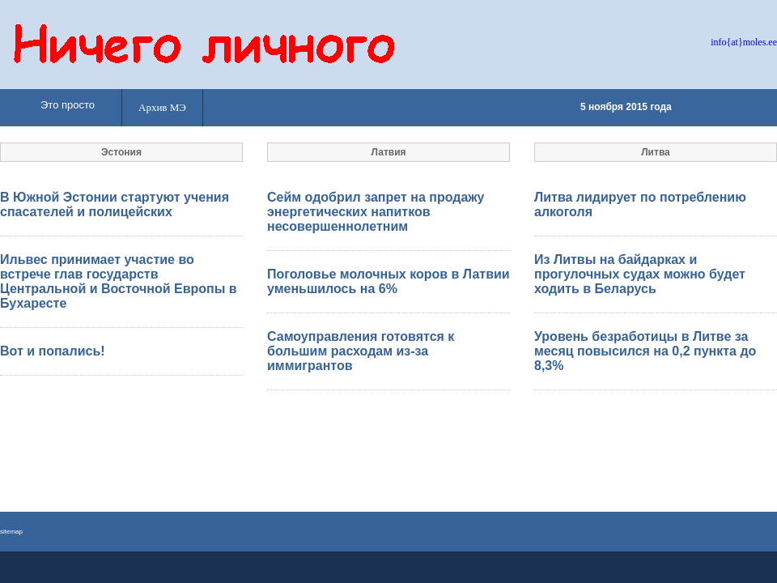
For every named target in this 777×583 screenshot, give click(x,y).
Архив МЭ (162, 107)
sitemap (11, 531)
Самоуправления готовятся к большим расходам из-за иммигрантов (360, 351)
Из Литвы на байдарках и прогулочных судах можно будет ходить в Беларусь (639, 274)
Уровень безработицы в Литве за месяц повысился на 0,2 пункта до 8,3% (645, 351)
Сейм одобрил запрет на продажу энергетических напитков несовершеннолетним (376, 211)
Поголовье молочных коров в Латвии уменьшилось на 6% (388, 281)
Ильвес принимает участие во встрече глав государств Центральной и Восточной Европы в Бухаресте (118, 281)
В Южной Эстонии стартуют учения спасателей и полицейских (114, 204)
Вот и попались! (52, 351)
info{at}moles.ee (744, 42)
